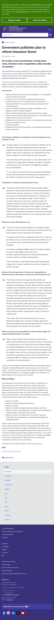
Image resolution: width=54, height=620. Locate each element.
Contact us (5, 579)
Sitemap (4, 549)
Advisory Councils (7, 570)
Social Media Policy (7, 534)
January (7, 519)
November (8, 476)
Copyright (5, 543)
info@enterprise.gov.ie (12, 595)
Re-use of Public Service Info (10, 567)
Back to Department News (12, 451)
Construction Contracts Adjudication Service (14, 573)
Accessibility (5, 546)
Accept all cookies (40, 20)
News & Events (10, 42)
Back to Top (9, 458)
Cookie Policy (20, 12)
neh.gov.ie (10, 600)
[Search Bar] (25, 35)
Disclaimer (5, 537)
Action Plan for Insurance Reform (13, 73)
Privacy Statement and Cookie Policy (12, 531)
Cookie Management (8, 528)
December (8, 471)
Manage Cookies (14, 20)
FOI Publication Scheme (9, 561)
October (7, 480)
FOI (3, 555)
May (6, 502)
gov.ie (40, 444)
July (6, 493)
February (7, 515)
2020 (7, 467)
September (8, 485)
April (6, 506)
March (7, 511)
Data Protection (6, 564)
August (7, 489)
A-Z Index (5, 552)
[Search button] (50, 35)
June (6, 498)
